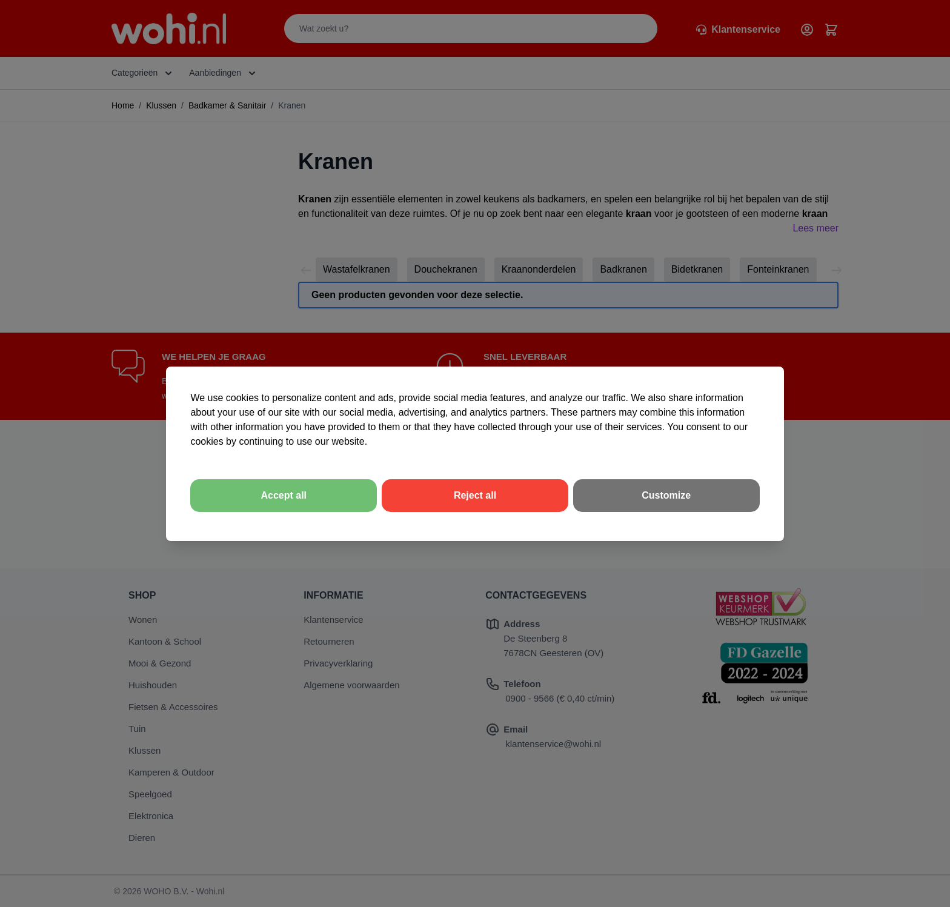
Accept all (284, 495)
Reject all (475, 495)
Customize (666, 495)
